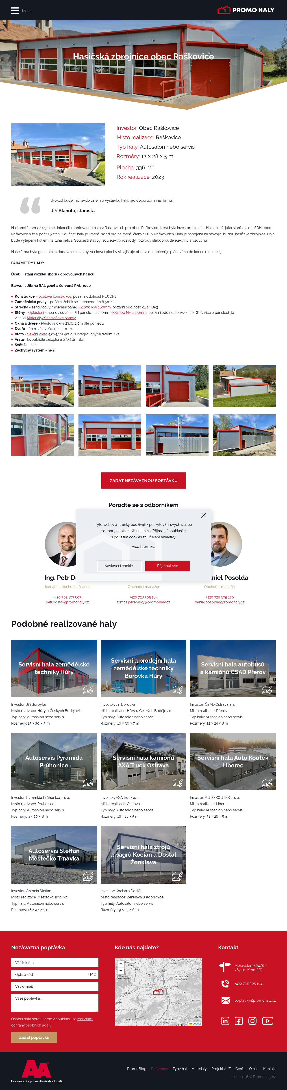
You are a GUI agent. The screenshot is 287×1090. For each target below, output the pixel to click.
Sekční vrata (37, 334)
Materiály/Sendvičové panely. (51, 318)
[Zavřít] (203, 515)
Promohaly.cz (264, 1077)
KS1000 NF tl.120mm (129, 312)
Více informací (143, 546)
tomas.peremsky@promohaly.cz (143, 602)
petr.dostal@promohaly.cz (67, 602)
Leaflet (195, 1023)
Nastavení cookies (119, 566)
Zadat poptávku (34, 1037)
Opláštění (36, 312)
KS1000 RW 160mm (94, 307)
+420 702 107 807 (67, 597)
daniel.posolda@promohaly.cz (220, 602)
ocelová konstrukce (55, 296)
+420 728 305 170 (220, 597)
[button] (158, 992)
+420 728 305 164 (144, 597)
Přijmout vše (167, 566)
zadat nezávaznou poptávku (144, 480)
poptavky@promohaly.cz (255, 1000)
